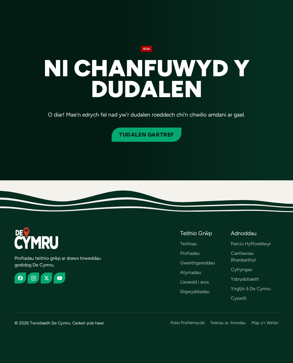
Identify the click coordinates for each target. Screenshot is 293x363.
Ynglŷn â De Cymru (251, 288)
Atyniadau (190, 272)
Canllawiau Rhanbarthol (243, 257)
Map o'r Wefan (264, 322)
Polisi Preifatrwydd (187, 322)
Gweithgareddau (197, 263)
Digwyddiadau (195, 291)
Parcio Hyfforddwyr (251, 243)
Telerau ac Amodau (228, 322)
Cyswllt (238, 298)
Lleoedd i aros (194, 282)
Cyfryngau (241, 269)
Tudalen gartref (146, 134)
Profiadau (190, 253)
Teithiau (188, 243)
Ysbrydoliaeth (245, 279)
